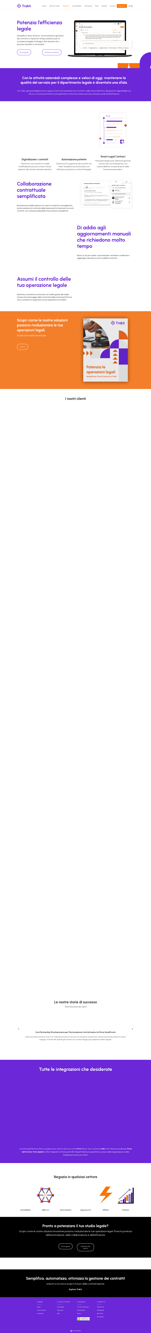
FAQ (58, 1313)
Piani (97, 6)
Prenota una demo (52, 52)
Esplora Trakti (75, 1289)
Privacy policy (81, 1310)
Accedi (112, 6)
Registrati (121, 6)
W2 (73, 1152)
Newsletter (100, 1307)
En (129, 6)
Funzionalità (76, 6)
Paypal (77, 1152)
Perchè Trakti (55, 6)
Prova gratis (24, 52)
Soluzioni (66, 6)
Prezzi (79, 1313)
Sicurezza (88, 6)
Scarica (22, 347)
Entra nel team (41, 1310)
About (39, 1307)
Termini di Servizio (83, 1307)
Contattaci (40, 1313)
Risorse (104, 6)
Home (44, 6)
